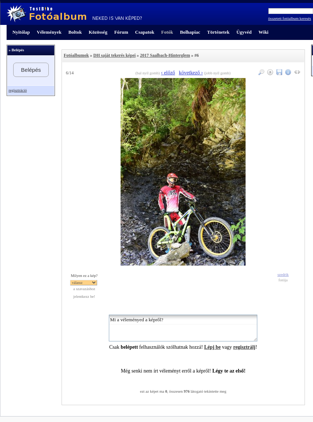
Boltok (75, 32)
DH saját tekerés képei (114, 55)
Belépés (31, 70)
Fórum (121, 32)
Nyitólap (21, 32)
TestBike (74, 14)
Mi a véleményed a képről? (183, 328)
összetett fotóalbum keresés (289, 18)
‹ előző (168, 72)
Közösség (98, 32)
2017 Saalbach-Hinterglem (165, 55)
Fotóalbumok (76, 55)
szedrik (283, 275)
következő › (191, 72)
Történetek (218, 32)
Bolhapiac (190, 32)
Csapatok (144, 32)
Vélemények (49, 32)
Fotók (167, 32)
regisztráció (17, 90)
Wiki (263, 32)
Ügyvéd (244, 32)
